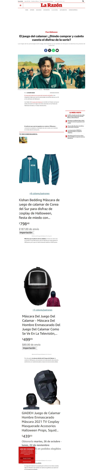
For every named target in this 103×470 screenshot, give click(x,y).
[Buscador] (83, 1)
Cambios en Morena (35, 1)
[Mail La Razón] (57, 50)
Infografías (46, 9)
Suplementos (63, 9)
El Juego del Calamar (36, 102)
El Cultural (55, 9)
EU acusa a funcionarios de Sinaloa (46, 1)
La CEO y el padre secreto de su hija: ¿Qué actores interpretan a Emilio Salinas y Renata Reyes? (76, 116)
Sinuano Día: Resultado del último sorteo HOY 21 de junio (76, 126)
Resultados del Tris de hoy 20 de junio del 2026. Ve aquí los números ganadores (76, 137)
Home (26, 9)
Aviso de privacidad (27, 461)
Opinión (32, 9)
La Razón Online (31, 92)
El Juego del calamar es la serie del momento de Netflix (38, 95)
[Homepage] (51, 5)
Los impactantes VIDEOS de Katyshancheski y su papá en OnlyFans (75, 131)
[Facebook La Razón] (45, 50)
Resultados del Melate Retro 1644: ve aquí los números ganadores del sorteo (76, 122)
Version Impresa (73, 9)
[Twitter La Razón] (49, 50)
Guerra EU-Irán (27, 1)
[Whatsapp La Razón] (53, 50)
